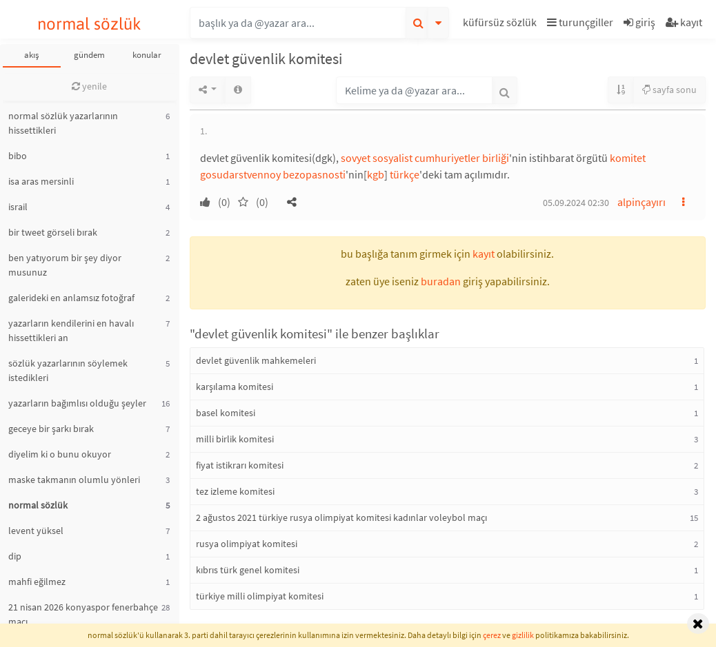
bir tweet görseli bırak (52, 232)
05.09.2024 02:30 (576, 202)
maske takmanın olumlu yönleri (74, 479)
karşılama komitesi (234, 386)
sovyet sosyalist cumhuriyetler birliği (425, 158)
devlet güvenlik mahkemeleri (256, 360)
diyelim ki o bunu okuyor (59, 454)
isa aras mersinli (41, 181)
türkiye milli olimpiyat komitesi (260, 596)
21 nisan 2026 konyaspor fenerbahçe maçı (83, 614)
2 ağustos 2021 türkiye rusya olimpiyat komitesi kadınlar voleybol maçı (341, 517)
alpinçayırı (641, 202)
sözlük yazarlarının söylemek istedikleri (68, 370)
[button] (501, 24)
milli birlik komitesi (235, 439)
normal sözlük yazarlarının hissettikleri (63, 123)
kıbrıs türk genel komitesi (247, 570)
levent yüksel (35, 530)
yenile (89, 86)
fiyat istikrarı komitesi (240, 465)
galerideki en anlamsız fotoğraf (71, 297)
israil (18, 207)
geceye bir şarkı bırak (51, 428)
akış (31, 55)
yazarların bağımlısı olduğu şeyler (77, 403)
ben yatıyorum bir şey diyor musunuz (64, 264)
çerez (492, 635)
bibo (17, 156)
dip (14, 556)
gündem (89, 55)
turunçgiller (580, 22)
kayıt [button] (484, 253)
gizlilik (523, 635)
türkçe (404, 174)
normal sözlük (89, 23)
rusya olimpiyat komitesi (246, 543)
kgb (375, 174)
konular (146, 55)
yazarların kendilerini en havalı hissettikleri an (71, 330)
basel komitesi (225, 413)
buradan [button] (441, 281)
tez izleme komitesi (235, 491)
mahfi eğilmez (37, 581)
